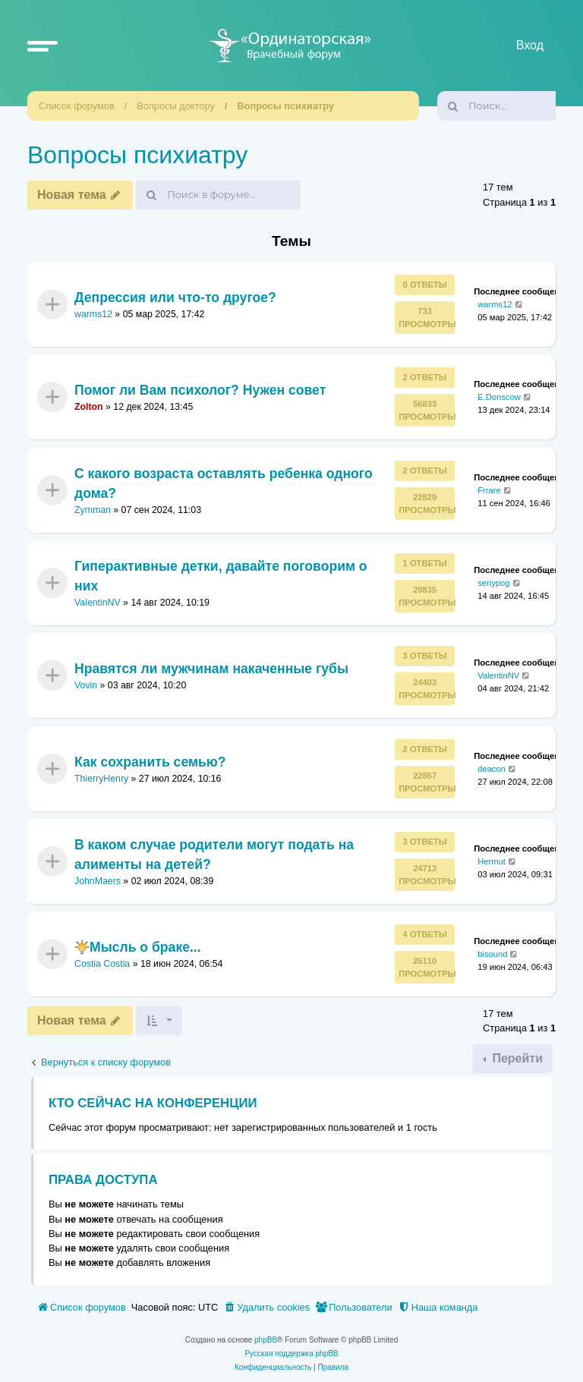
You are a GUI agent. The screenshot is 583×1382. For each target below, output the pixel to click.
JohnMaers (97, 881)
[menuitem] (266, 1307)
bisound (492, 954)
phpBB (265, 1340)
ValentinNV (97, 602)
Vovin (85, 685)
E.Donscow (499, 396)
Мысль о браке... (137, 947)
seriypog (493, 582)
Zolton (88, 406)
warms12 (93, 314)
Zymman (92, 510)
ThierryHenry (101, 778)
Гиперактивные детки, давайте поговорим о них (220, 575)
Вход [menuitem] (530, 45)
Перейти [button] (516, 1058)
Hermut (491, 861)
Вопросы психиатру (285, 106)
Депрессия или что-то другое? (175, 297)
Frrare (488, 489)
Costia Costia (102, 964)
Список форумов (77, 106)
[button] (42, 45)
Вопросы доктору (176, 106)
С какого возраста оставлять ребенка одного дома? (223, 482)
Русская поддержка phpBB (291, 1353)
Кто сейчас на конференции (153, 1103)
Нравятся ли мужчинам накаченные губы (211, 668)
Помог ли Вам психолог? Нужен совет (200, 390)
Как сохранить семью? (150, 761)
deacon (491, 768)
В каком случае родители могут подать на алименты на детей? (214, 854)
